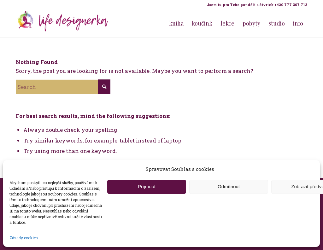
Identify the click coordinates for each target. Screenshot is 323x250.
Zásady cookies (23, 237)
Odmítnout (229, 186)
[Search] (63, 86)
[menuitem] (255, 4)
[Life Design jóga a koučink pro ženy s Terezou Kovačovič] (63, 23)
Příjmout (147, 186)
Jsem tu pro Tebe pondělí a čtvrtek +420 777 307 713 (257, 4)
